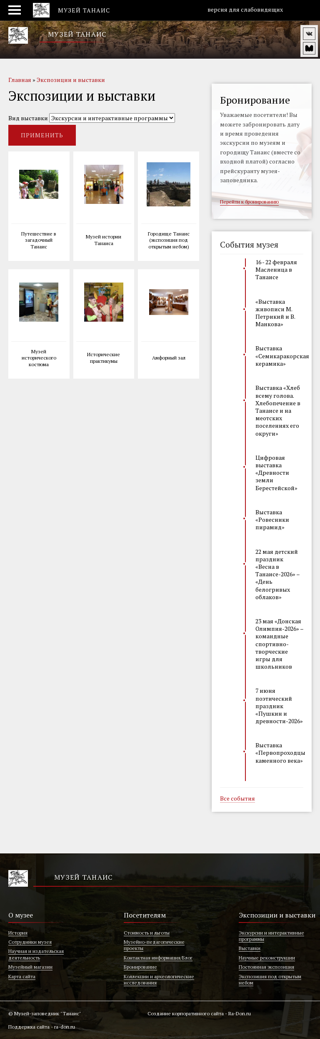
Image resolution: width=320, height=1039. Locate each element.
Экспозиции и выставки (71, 80)
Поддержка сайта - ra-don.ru (41, 1027)
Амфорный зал (168, 358)
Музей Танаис (77, 34)
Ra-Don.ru (239, 1013)
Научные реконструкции (267, 958)
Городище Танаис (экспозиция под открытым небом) (169, 240)
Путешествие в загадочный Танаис (38, 240)
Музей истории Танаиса (103, 239)
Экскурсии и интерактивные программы (271, 936)
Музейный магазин (30, 967)
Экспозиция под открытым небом (270, 979)
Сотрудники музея (30, 942)
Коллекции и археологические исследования (159, 979)
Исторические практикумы (103, 357)
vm (309, 48)
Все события (237, 799)
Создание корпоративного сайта (186, 1013)
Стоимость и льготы (147, 933)
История (18, 933)
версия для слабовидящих (241, 9)
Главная (19, 80)
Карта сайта (21, 976)
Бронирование (140, 967)
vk (309, 33)
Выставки (249, 948)
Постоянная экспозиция (266, 967)
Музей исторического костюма (39, 357)
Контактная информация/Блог (158, 958)
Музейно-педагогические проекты (154, 945)
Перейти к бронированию (249, 202)
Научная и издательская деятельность (36, 954)
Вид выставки (28, 118)
